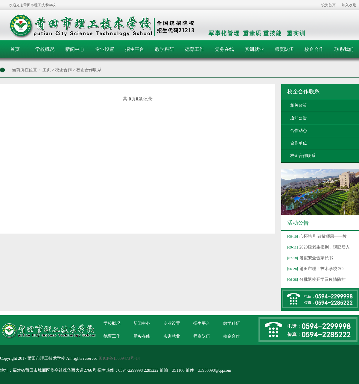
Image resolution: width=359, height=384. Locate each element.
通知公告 (298, 118)
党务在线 (224, 49)
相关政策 (298, 105)
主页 (46, 70)
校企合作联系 (88, 70)
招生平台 (134, 49)
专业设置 (104, 49)
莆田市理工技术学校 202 (315, 268)
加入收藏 (349, 5)
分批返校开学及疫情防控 (316, 279)
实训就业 (254, 49)
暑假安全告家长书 (309, 258)
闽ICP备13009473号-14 (119, 358)
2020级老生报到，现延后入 (318, 247)
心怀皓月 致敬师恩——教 (316, 236)
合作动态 (298, 130)
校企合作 (314, 49)
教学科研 (164, 49)
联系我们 (344, 49)
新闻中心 (74, 49)
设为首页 (328, 5)
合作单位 (298, 143)
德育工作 (194, 49)
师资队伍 (284, 49)
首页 (15, 49)
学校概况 (44, 49)
